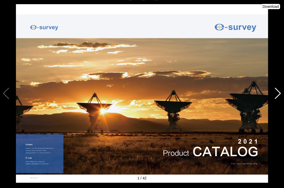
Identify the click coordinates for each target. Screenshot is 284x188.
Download (271, 6)
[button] (277, 93)
